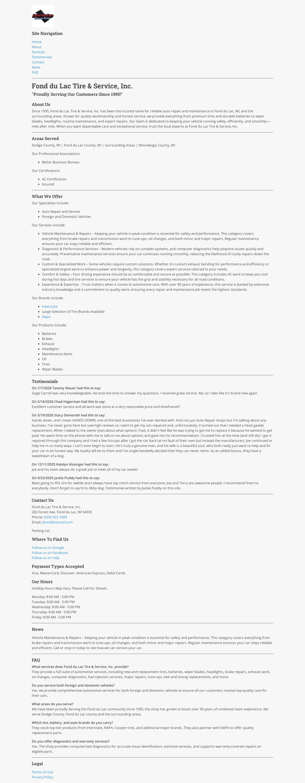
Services (38, 52)
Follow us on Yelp (45, 557)
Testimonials (42, 57)
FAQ (35, 72)
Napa (46, 316)
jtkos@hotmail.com (57, 522)
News (36, 67)
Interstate (50, 306)
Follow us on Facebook (50, 552)
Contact (38, 62)
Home (37, 41)
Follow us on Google (48, 547)
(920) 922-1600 (55, 517)
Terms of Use (42, 772)
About (37, 47)
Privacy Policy (42, 777)
